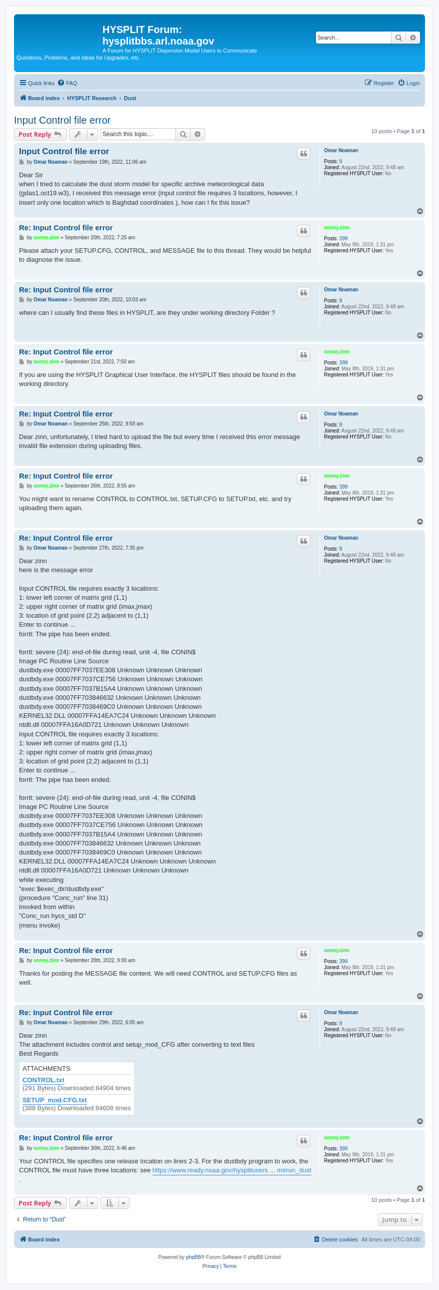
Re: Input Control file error (66, 227)
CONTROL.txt (43, 1080)
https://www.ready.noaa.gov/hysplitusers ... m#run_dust (232, 1170)
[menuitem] (67, 83)
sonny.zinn (337, 227)
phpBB (193, 1257)
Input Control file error (62, 120)
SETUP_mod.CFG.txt (54, 1100)
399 (344, 238)
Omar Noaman (341, 150)
